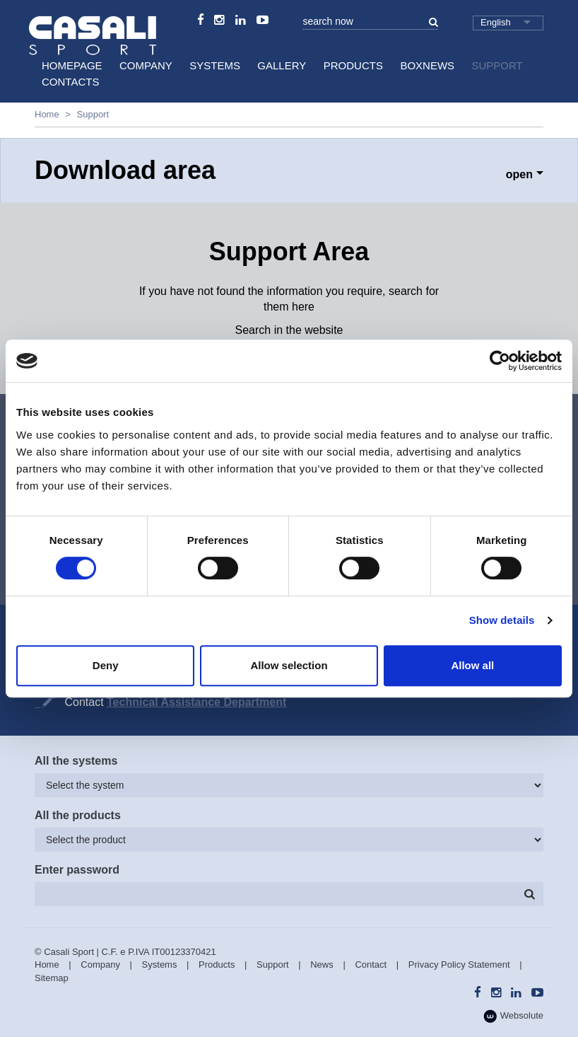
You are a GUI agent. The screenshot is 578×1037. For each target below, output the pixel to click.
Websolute (513, 1016)
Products (353, 65)
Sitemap (52, 978)
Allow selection (288, 665)
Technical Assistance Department (196, 702)
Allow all (472, 665)
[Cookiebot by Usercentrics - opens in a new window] (500, 360)
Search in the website (289, 330)
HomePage (72, 65)
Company (145, 65)
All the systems (76, 761)
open (519, 174)
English (495, 22)
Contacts (70, 82)
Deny (106, 665)
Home (47, 114)
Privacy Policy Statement (459, 964)
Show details (502, 620)
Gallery (281, 65)
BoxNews (427, 65)
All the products (78, 815)
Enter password (77, 870)
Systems (214, 65)
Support (497, 65)
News (322, 964)
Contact (371, 964)
